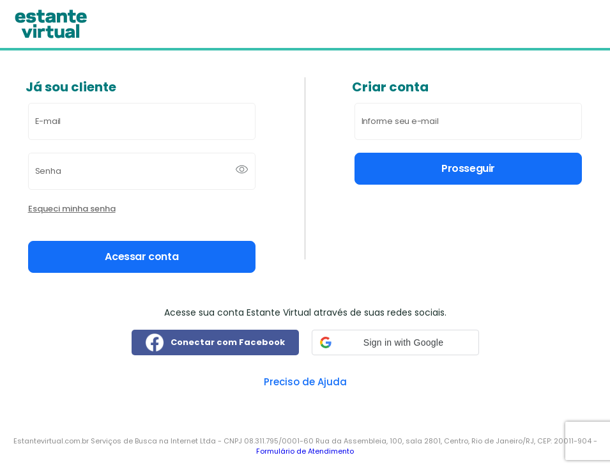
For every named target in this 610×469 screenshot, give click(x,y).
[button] (395, 342)
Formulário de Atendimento (305, 451)
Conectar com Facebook (215, 342)
